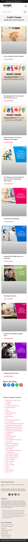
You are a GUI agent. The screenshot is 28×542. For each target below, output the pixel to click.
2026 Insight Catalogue (7, 526)
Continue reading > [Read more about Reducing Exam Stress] (9, 299)
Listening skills (10, 422)
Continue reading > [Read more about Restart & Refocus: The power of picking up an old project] (9, 142)
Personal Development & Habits (15, 423)
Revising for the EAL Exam (11, 373)
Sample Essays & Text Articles (14, 431)
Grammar (8, 414)
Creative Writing (10, 407)
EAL (7, 409)
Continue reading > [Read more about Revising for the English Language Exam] (9, 338)
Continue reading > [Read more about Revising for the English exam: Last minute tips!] (9, 261)
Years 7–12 (9, 472)
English (8, 411)
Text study (9, 441)
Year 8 (7, 468)
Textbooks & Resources (12, 443)
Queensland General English (14, 425)
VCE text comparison (12, 457)
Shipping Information (6, 535)
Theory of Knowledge (12, 445)
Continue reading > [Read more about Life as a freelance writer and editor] (9, 59)
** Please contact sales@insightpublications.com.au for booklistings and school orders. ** (14, 1)
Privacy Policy (4, 531)
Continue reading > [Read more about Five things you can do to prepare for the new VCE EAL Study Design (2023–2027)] (9, 183)
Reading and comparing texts (14, 427)
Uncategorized (10, 447)
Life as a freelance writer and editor (14, 56)
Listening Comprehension (13, 420)
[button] (4, 385)
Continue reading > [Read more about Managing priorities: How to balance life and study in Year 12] (9, 100)
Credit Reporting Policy (6, 530)
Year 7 (7, 466)
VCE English (9, 448)
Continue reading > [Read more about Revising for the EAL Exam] (9, 376)
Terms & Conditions (5, 537)
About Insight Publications (7, 525)
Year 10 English (10, 459)
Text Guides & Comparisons (14, 440)
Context (8, 404)
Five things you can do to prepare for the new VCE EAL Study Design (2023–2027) (14, 179)
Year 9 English (10, 470)
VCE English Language (12, 454)
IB (6, 418)
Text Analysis (9, 438)
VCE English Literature (12, 456)
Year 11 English (10, 461)
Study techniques (11, 436)
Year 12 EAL (9, 463)
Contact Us (3, 528)
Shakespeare (9, 432)
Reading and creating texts (13, 429)
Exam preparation (11, 413)
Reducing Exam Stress (10, 296)
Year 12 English (10, 465)
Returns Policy (4, 533)
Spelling (8, 434)
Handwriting (9, 416)
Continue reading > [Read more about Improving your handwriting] (9, 221)
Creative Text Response (12, 406)
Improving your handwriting (11, 218)
